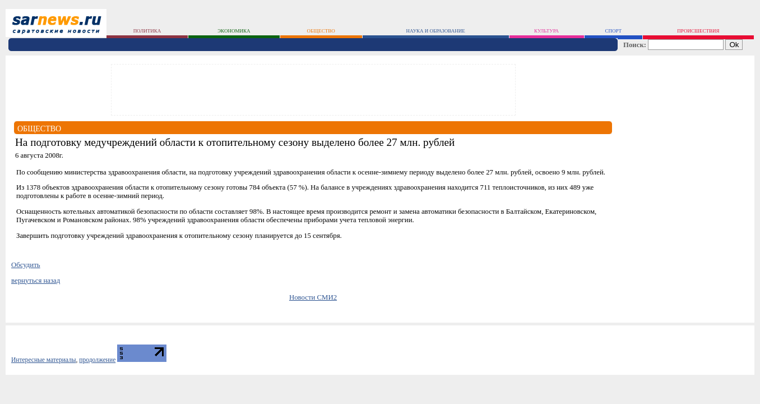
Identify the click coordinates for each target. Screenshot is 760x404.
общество (321, 31)
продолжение (97, 359)
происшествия (698, 31)
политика (147, 31)
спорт (613, 31)
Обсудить (25, 265)
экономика (233, 31)
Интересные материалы (43, 359)
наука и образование (435, 31)
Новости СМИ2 (313, 297)
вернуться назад (35, 280)
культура (546, 31)
